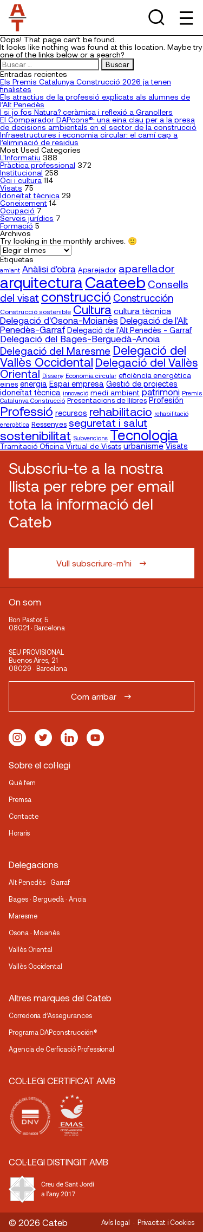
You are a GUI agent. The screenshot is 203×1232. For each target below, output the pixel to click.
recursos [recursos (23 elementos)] (71, 413)
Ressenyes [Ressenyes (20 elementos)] (49, 424)
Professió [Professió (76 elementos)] (26, 411)
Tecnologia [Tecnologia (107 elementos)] (144, 434)
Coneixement (23, 202)
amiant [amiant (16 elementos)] (10, 269)
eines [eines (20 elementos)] (9, 384)
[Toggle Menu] (185, 17)
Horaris (19, 833)
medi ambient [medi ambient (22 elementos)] (115, 392)
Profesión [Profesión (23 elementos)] (166, 400)
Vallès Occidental (35, 966)
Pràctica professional (37, 165)
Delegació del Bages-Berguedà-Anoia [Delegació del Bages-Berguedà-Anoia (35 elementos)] (80, 338)
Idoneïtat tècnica (30, 195)
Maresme (23, 916)
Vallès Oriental (31, 949)
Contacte (23, 816)
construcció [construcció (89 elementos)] (76, 296)
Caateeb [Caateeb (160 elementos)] (115, 281)
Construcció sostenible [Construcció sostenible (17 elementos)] (35, 311)
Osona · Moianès (34, 932)
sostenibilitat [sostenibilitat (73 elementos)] (35, 435)
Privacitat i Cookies (165, 1222)
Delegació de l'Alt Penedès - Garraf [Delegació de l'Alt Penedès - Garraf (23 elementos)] (129, 330)
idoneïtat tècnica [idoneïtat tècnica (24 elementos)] (30, 392)
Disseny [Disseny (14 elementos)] (52, 375)
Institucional (21, 172)
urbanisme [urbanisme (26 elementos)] (143, 446)
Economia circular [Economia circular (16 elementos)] (91, 375)
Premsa (20, 799)
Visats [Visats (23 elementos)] (177, 446)
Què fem (22, 782)
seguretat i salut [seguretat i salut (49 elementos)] (108, 422)
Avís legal (115, 1222)
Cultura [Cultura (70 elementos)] (92, 309)
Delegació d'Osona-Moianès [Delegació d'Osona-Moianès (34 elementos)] (59, 320)
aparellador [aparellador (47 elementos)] (147, 268)
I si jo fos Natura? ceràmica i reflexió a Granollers (86, 111)
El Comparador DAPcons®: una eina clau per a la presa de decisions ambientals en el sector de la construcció (98, 123)
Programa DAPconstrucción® (53, 1032)
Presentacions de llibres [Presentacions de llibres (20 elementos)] (107, 400)
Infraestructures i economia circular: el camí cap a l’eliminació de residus (89, 138)
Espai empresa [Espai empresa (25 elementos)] (76, 383)
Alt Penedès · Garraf (39, 882)
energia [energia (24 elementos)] (33, 383)
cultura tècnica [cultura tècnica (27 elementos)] (142, 310)
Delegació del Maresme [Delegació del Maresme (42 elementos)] (55, 350)
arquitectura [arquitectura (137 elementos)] (41, 282)
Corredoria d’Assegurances (50, 1015)
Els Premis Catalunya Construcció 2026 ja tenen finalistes (85, 85)
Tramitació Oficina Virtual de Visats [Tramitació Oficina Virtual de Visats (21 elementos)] (60, 446)
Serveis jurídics (27, 218)
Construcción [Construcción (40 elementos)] (143, 298)
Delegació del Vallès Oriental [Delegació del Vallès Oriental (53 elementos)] (99, 367)
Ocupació (17, 210)
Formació (16, 225)
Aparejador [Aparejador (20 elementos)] (97, 269)
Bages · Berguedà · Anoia (47, 899)
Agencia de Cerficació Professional (61, 1049)
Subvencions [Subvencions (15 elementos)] (90, 437)
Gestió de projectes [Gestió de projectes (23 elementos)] (142, 383)
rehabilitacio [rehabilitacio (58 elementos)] (120, 411)
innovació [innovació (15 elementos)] (75, 392)
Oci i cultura (21, 180)
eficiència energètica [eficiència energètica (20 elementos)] (155, 375)
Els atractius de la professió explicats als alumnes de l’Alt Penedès (95, 100)
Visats (11, 187)
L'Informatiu (20, 157)
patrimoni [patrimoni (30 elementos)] (161, 392)
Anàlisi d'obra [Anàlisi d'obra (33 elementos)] (49, 268)
